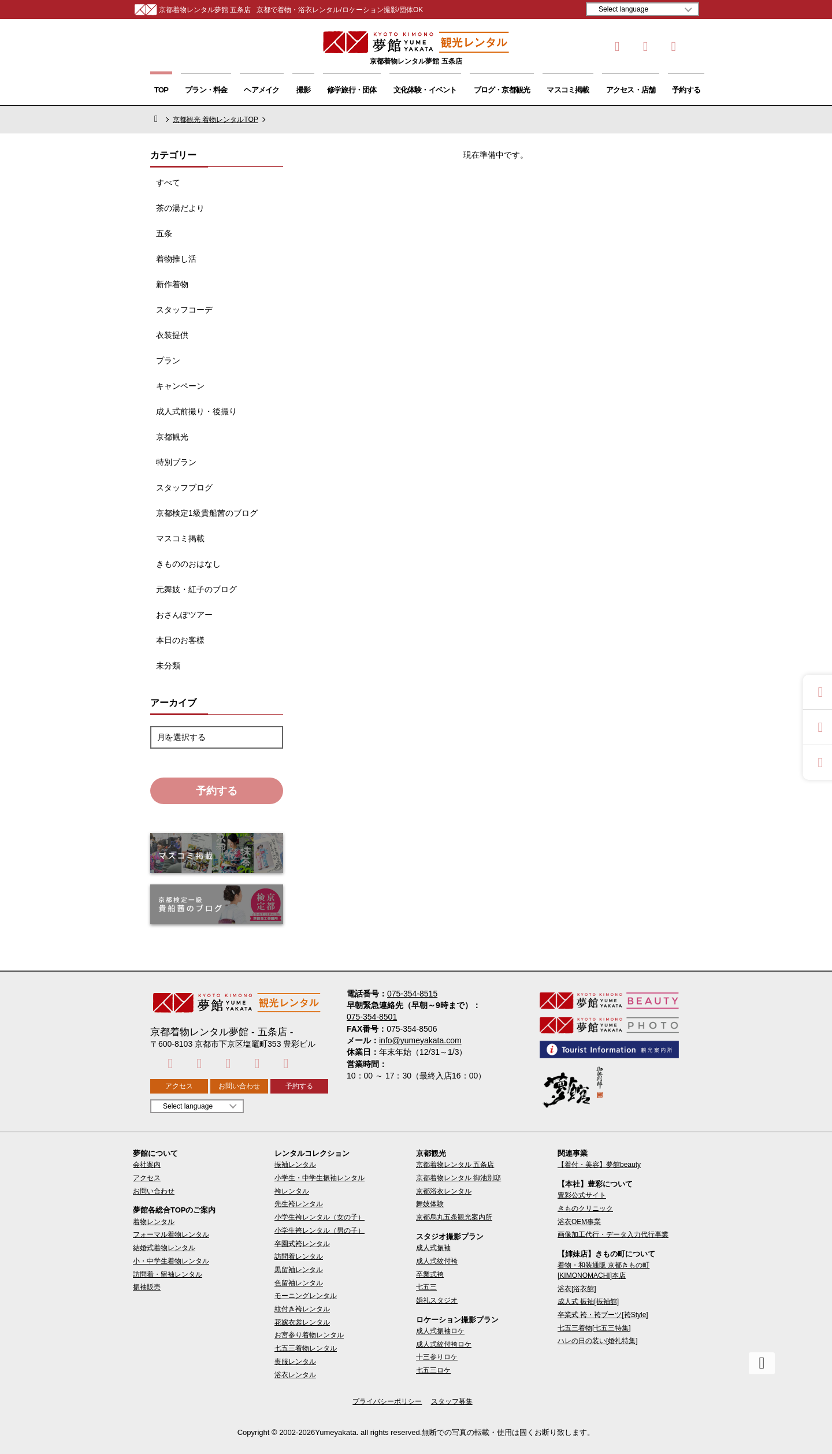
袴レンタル (291, 1191)
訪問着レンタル (298, 1256)
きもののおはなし (188, 564)
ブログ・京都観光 (502, 89)
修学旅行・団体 (352, 89)
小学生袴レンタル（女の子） (319, 1217)
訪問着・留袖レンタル (167, 1274)
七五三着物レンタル (305, 1348)
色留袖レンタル (298, 1283)
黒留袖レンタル (298, 1270)
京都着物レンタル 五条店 (455, 1165)
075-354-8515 (412, 993)
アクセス (179, 1086)
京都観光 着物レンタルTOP (215, 120)
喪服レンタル (295, 1362)
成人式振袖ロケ (440, 1331)
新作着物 (172, 284)
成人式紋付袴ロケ (443, 1344)
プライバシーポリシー (387, 1401)
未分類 (168, 665)
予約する (686, 89)
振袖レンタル (295, 1165)
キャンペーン (180, 386)
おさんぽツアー (184, 615)
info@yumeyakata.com (420, 1040)
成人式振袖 (433, 1248)
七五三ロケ (433, 1370)
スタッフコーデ (184, 310)
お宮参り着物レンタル (309, 1335)
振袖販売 (147, 1287)
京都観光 (172, 437)
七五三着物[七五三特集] (594, 1328)
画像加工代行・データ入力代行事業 (613, 1234)
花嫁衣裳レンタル (302, 1322)
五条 (164, 233)
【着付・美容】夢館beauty (599, 1165)
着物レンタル (153, 1222)
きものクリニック (585, 1208)
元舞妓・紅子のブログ (196, 589)
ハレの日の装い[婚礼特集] (598, 1341)
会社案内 (147, 1165)
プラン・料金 (206, 89)
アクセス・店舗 (631, 89)
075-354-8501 (372, 1016)
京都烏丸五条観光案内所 (454, 1217)
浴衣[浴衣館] (577, 1289)
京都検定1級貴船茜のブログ (207, 513)
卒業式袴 (430, 1274)
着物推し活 (176, 259)
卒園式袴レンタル (302, 1244)
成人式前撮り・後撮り (196, 411)
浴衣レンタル (295, 1375)
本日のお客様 (180, 640)
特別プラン (176, 462)
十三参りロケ (437, 1357)
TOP (161, 89)
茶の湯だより (180, 208)
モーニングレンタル (305, 1296)
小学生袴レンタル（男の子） (319, 1230)
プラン (168, 360)
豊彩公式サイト (582, 1195)
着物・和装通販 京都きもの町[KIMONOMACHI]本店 (603, 1270)
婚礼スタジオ (437, 1300)
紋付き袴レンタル (302, 1309)
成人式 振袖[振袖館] (588, 1301)
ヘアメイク (261, 89)
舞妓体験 (430, 1204)
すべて (168, 183)
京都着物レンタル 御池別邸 (458, 1178)
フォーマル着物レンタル (171, 1234)
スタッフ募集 (452, 1401)
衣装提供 (172, 335)
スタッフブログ (184, 488)
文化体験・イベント (425, 89)
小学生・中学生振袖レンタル (319, 1178)
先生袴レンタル (298, 1204)
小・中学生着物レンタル (171, 1261)
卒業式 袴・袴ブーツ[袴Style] (603, 1315)
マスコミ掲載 (568, 89)
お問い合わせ (239, 1086)
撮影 (303, 89)
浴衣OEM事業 (579, 1222)
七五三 (426, 1287)
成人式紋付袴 (437, 1261)
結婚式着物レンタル (164, 1248)
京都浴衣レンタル (443, 1191)
